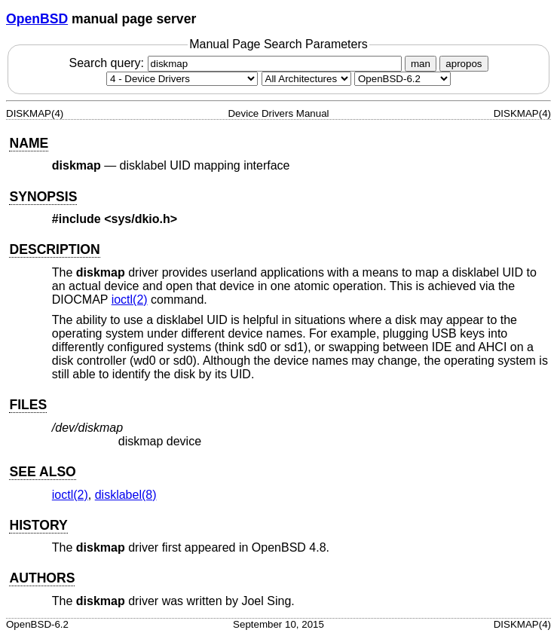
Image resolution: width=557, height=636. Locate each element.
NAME (28, 143)
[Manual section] (182, 79)
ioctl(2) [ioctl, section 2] (130, 299)
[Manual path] (402, 79)
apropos (463, 63)
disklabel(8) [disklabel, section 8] (126, 494)
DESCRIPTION (54, 249)
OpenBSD (37, 18)
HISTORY (38, 525)
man (420, 63)
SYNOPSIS (43, 196)
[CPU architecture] (306, 79)
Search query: (237, 63)
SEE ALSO (42, 471)
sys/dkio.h (141, 219)
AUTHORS (42, 578)
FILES (28, 404)
